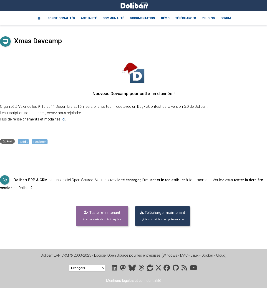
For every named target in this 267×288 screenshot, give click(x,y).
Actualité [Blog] (89, 18)
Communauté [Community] (113, 18)
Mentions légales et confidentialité (133, 280)
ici (63, 119)
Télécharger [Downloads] (185, 18)
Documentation (142, 18)
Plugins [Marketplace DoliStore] (208, 18)
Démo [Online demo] (165, 18)
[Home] (39, 18)
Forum (226, 18)
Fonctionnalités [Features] (61, 18)
